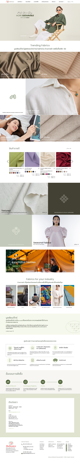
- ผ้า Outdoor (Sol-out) (28, 452)
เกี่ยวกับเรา (54, 1)
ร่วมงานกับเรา (59, 449)
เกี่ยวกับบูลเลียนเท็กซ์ (61, 447)
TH (72, 1)
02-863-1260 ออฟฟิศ (13, 419)
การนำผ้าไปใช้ (36, 1)
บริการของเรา (61, 1)
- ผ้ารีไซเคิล (25, 451)
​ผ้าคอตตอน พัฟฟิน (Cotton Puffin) (46, 169)
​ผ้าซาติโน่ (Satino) (29, 168)
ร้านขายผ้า (20, 282)
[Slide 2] (30, 36)
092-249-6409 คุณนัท (14, 420)
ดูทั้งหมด (44, 212)
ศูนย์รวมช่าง (50, 448)
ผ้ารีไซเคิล (41, 451)
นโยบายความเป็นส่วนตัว (52, 460)
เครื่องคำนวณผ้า (51, 449)
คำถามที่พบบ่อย (60, 451)
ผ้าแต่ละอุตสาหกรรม (45, 1)
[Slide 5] (50, 36)
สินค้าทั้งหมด (20, 1)
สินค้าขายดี (42, 449)
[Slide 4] (43, 36)
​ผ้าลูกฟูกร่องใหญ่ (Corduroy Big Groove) (15, 169)
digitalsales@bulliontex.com (15, 415)
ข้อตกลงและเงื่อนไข (60, 460)
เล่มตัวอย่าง (42, 452)
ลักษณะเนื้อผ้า (28, 1)
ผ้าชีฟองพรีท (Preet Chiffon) (62, 168)
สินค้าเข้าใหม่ (42, 448)
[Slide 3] (37, 36)
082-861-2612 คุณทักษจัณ (14, 422)
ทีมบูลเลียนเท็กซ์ (60, 448)
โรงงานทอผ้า (21, 322)
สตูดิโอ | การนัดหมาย (52, 447)
